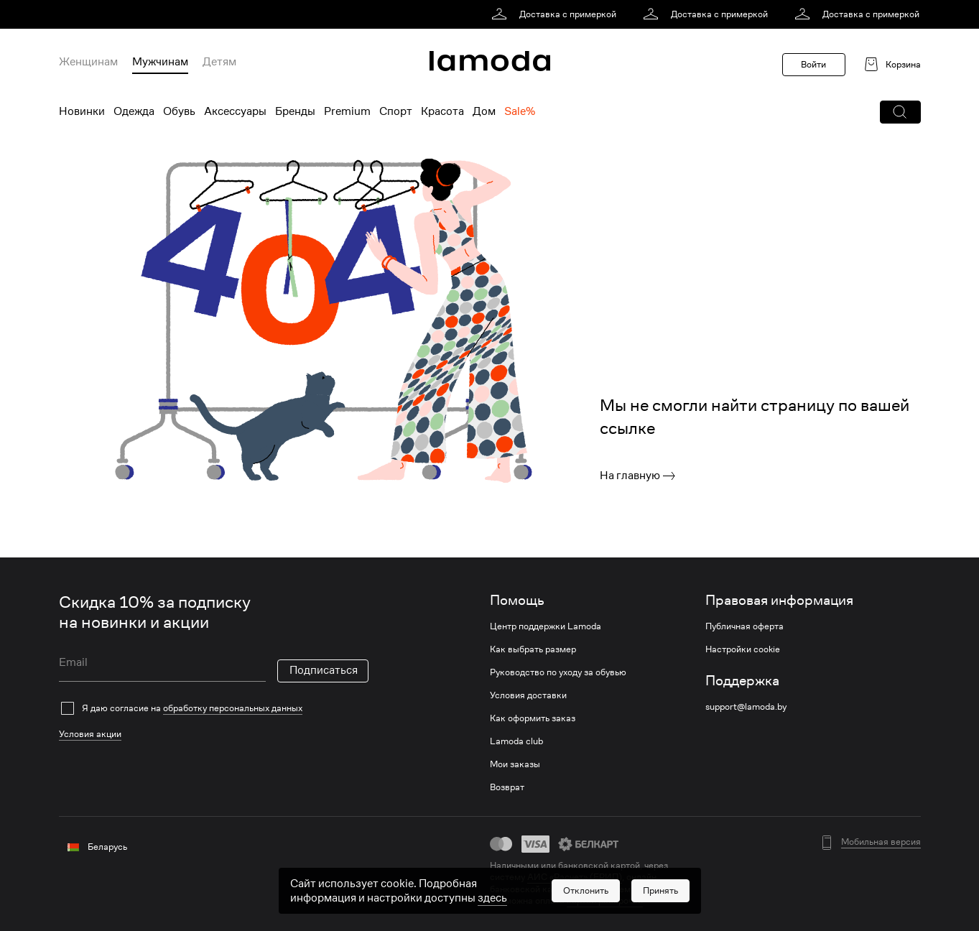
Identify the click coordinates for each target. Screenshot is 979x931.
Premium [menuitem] (347, 111)
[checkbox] (213, 708)
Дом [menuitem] (484, 111)
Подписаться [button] (323, 670)
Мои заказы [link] (515, 764)
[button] (900, 112)
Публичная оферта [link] (744, 626)
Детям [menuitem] (219, 62)
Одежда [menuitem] (133, 111)
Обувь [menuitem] (179, 111)
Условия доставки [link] (528, 695)
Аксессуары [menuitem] (235, 111)
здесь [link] (492, 898)
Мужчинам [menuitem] (160, 62)
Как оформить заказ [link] (532, 718)
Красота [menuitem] (442, 111)
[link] (556, 14)
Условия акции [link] (90, 734)
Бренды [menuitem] (295, 111)
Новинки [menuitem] (82, 111)
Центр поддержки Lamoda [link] (545, 626)
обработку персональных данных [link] (232, 708)
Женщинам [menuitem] (88, 62)
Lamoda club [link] (516, 741)
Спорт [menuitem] (395, 111)
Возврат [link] (507, 787)
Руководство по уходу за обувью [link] (558, 672)
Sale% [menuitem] (519, 111)
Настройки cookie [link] (742, 649)
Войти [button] (813, 64)
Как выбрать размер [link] (533, 649)
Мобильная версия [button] (881, 842)
